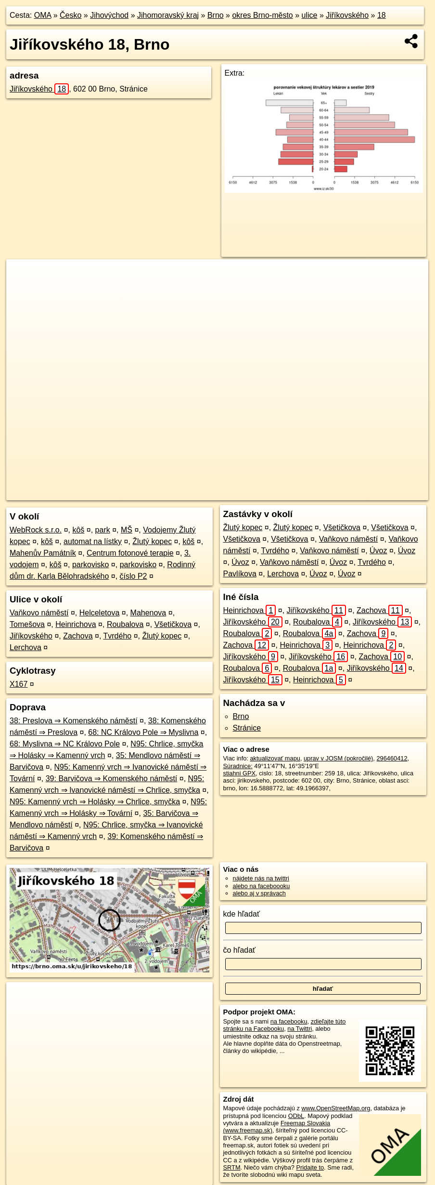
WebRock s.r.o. (36, 530)
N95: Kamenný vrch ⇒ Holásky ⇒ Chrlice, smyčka (95, 802)
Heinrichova (75, 624)
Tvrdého (117, 636)
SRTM (232, 1167)
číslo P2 (133, 576)
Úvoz (378, 550)
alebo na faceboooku (261, 886)
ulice (310, 15)
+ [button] (23, 275)
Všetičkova (173, 624)
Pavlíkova (239, 574)
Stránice (247, 728)
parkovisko (90, 564)
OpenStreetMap (251, 493)
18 (381, 15)
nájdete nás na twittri (261, 878)
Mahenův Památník (43, 553)
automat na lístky (93, 541)
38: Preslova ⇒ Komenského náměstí (74, 721)
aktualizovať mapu (275, 758)
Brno (215, 15)
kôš (78, 530)
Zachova (77, 636)
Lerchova (25, 647)
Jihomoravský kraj (168, 15)
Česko (70, 15)
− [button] (23, 290)
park (102, 530)
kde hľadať (241, 914)
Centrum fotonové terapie (130, 553)
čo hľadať (239, 950)
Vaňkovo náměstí (39, 613)
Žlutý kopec (152, 541)
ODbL (296, 1115)
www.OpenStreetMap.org (335, 1108)
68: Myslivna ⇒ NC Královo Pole (65, 744)
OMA (42, 15)
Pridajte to (310, 1167)
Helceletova (99, 613)
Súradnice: (238, 766)
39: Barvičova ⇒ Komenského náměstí (112, 778)
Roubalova (125, 624)
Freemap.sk (301, 493)
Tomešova (27, 624)
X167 (18, 684)
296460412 (391, 758)
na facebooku (288, 1021)
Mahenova (148, 613)
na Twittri (299, 1028)
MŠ (126, 530)
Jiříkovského (347, 15)
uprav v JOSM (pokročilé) (338, 758)
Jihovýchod (109, 15)
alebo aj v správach (259, 893)
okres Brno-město (262, 15)
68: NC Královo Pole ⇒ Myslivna (143, 732)
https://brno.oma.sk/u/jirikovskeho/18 (380, 493)
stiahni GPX (239, 773)
